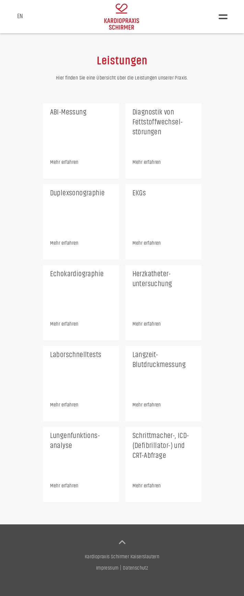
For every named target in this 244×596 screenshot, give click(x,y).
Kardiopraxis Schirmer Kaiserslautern (122, 556)
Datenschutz (135, 568)
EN (20, 16)
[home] (121, 16)
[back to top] (122, 542)
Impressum (107, 568)
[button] (223, 16)
